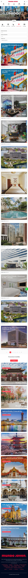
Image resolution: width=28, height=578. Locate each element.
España (5, 569)
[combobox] (14, 36)
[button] (27, 5)
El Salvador (16, 569)
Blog (23, 566)
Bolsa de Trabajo (7, 566)
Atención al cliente (9, 567)
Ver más (14, 360)
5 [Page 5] (17, 352)
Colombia (10, 569)
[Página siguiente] (19, 352)
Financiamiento (17, 565)
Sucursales (16, 564)
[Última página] (21, 352)
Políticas (11, 564)
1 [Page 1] (10, 352)
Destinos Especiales (22, 564)
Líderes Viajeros (14, 566)
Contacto (23, 565)
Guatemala (22, 569)
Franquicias (5, 565)
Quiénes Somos (5, 564)
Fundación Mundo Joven (18, 567)
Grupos (11, 565)
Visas (19, 566)
